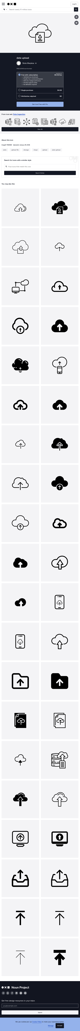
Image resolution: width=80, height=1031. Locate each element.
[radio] (40, 79)
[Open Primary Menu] (3, 4)
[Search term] (41, 9)
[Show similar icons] (76, 23)
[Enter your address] (40, 1006)
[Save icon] (76, 17)
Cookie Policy (37, 1022)
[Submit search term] (76, 9)
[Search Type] (5, 9)
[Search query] (40, 166)
